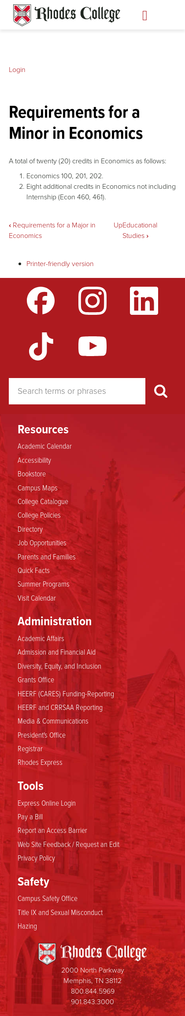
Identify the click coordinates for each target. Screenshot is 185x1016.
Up (118, 225)
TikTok (41, 346)
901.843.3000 (92, 1002)
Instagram (92, 301)
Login (17, 70)
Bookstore (32, 473)
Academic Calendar (45, 446)
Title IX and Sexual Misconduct (60, 912)
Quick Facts (34, 570)
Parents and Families (47, 556)
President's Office (42, 735)
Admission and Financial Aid (57, 652)
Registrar (30, 748)
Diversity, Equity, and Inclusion (59, 666)
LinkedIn (144, 301)
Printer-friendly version (60, 264)
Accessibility (34, 460)
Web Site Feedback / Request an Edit (68, 844)
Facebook (41, 301)
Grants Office (36, 679)
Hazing (27, 926)
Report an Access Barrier (52, 830)
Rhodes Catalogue (66, 15)
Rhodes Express (40, 762)
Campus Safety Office (48, 898)
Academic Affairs (41, 638)
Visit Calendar (37, 598)
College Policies (39, 515)
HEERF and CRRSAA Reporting (60, 707)
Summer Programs (44, 584)
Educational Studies (139, 230)
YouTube (92, 346)
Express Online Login (47, 803)
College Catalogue (43, 501)
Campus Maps (38, 488)
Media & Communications (53, 721)
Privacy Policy (36, 858)
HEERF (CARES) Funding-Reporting (66, 693)
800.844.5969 (93, 991)
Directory (30, 529)
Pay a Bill (30, 816)
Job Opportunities (42, 542)
